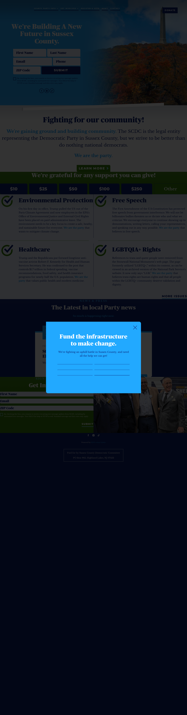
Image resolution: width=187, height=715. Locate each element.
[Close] (135, 317)
